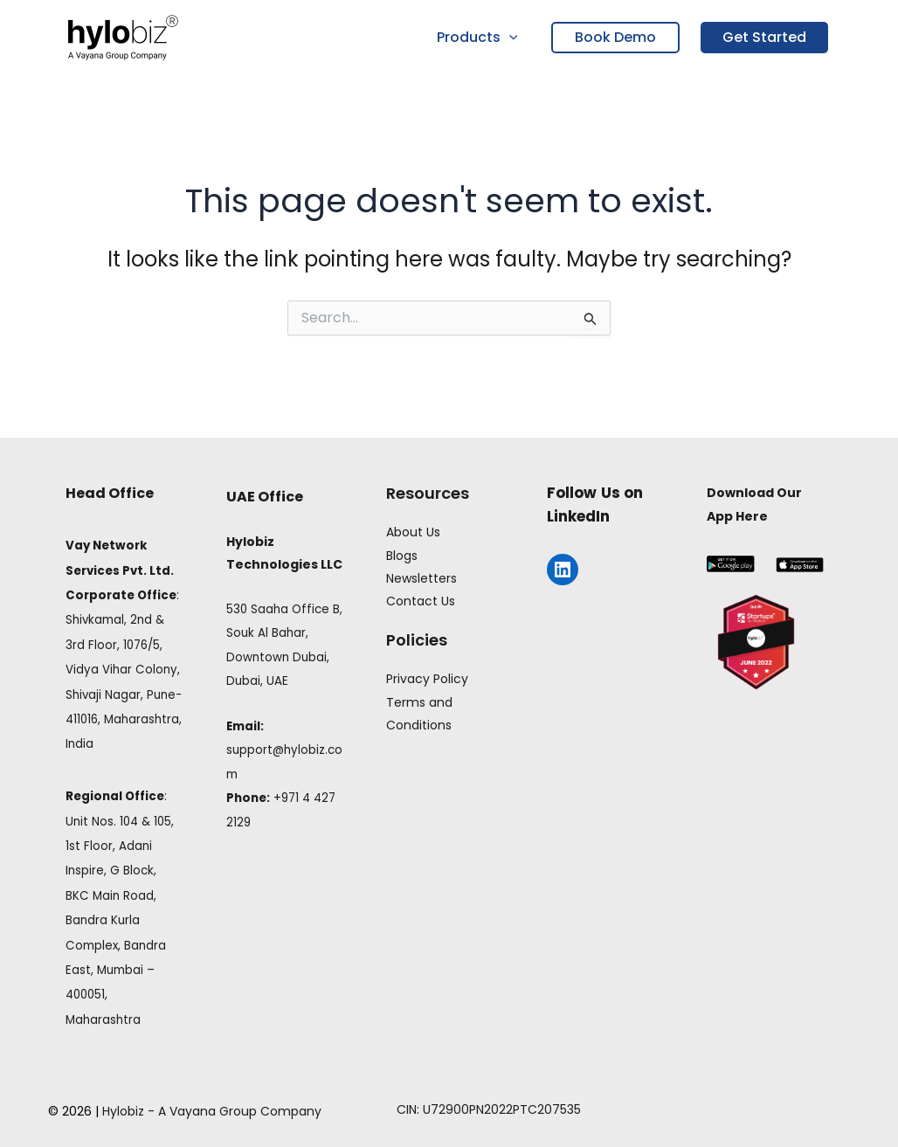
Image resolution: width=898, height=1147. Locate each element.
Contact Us (420, 601)
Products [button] (479, 37)
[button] (511, 37)
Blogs (402, 555)
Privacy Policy (427, 679)
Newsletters (421, 578)
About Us (413, 532)
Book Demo (615, 37)
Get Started (764, 37)
